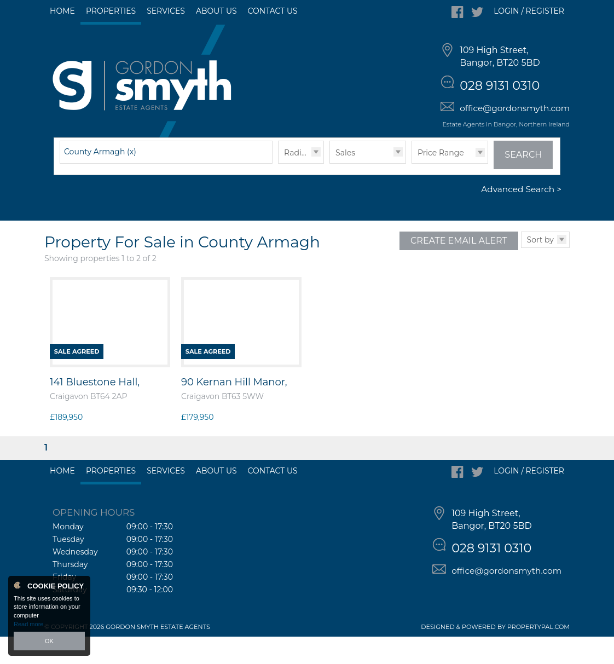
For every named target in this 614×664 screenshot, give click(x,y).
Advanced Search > (521, 217)
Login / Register (529, 11)
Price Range (441, 180)
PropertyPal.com (538, 654)
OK (49, 641)
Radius (297, 180)
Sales (345, 180)
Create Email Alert (458, 268)
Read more (28, 624)
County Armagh (100, 179)
